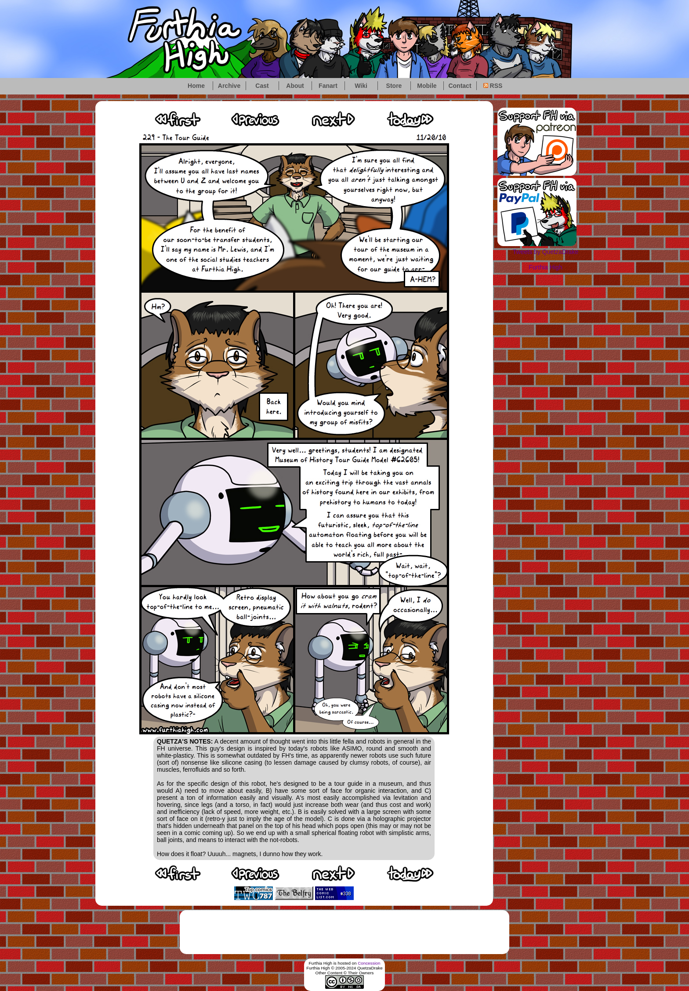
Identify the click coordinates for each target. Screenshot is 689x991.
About (295, 85)
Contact (459, 85)
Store (394, 85)
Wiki (361, 85)
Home (196, 85)
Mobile (426, 85)
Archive (229, 85)
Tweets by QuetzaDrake (545, 251)
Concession (369, 963)
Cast (261, 85)
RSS (493, 85)
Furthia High (545, 267)
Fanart (328, 85)
